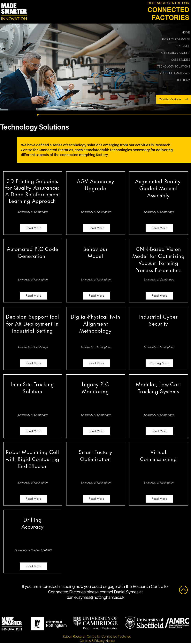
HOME (186, 32)
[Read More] (33, 228)
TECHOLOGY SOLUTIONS (176, 66)
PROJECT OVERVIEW (176, 39)
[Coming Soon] (159, 363)
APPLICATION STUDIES (176, 52)
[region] (32, 203)
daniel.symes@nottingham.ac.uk (95, 597)
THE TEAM (183, 80)
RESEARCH (183, 46)
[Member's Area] (173, 99)
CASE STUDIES (180, 59)
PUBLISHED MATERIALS (176, 73)
